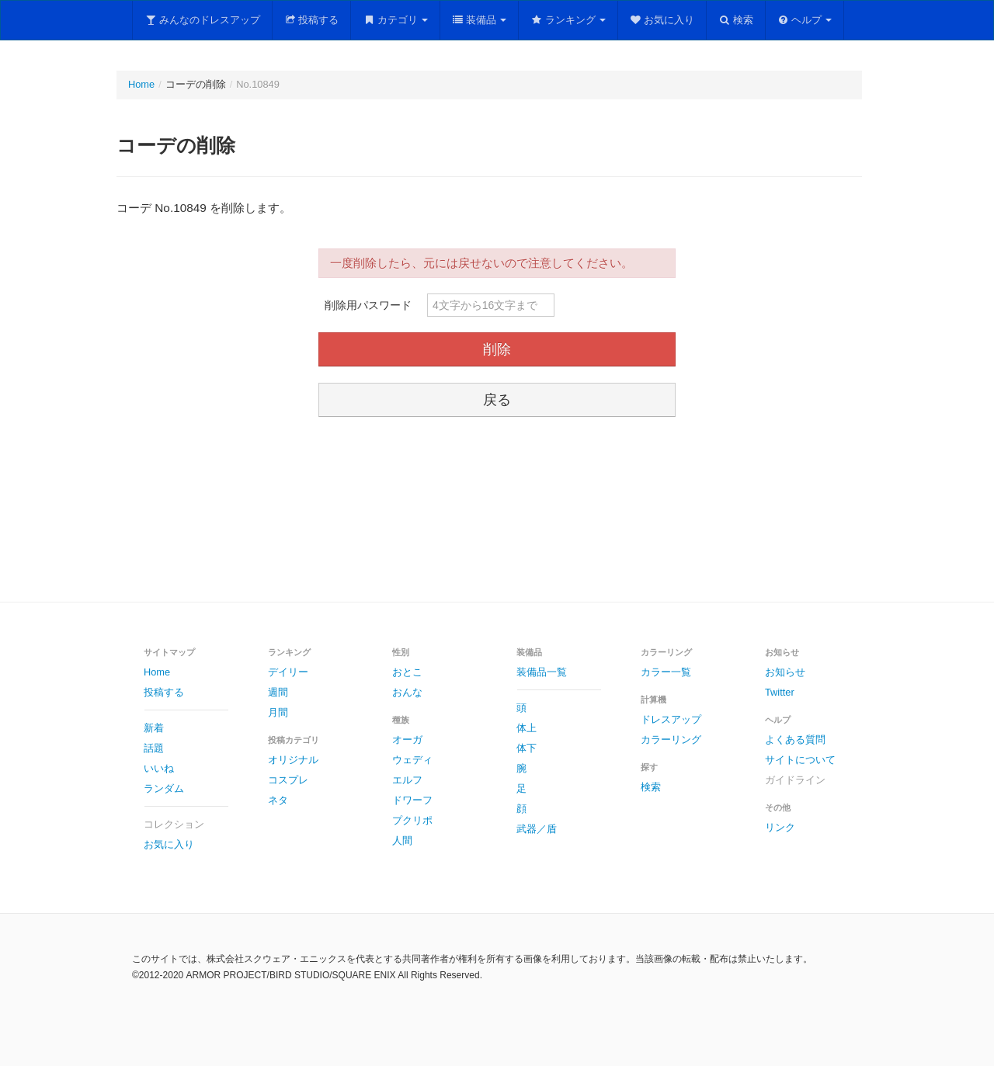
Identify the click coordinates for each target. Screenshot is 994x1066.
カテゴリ (395, 19)
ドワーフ (412, 800)
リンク (780, 827)
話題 (154, 748)
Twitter (779, 692)
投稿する (311, 19)
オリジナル (293, 760)
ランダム (164, 788)
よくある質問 (795, 739)
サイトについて (800, 760)
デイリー (288, 672)
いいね (159, 768)
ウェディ (412, 760)
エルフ (407, 780)
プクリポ (412, 820)
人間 (402, 840)
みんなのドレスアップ (202, 19)
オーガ (407, 739)
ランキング (568, 19)
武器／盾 (536, 829)
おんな (407, 692)
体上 (526, 728)
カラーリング (671, 739)
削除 (497, 349)
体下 (526, 748)
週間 (278, 692)
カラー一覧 (666, 672)
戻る (497, 400)
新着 (154, 728)
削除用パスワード (368, 305)
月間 (278, 712)
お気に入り (662, 19)
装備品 (479, 19)
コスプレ (288, 780)
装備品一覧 (541, 672)
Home (141, 84)
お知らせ (785, 672)
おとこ (407, 672)
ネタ (278, 800)
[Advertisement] (497, 512)
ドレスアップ (671, 719)
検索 (735, 19)
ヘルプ (804, 19)
